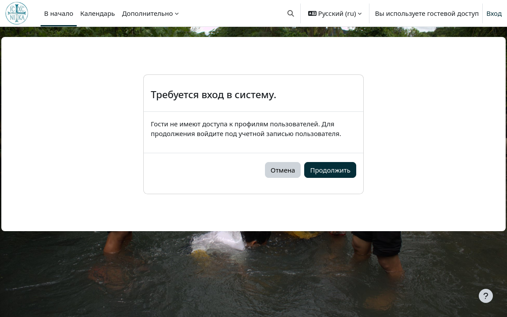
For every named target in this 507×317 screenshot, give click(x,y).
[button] (290, 13)
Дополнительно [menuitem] (147, 13)
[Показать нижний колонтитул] (486, 296)
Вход (494, 13)
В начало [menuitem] (58, 13)
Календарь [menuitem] (97, 13)
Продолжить (330, 170)
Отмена (283, 170)
